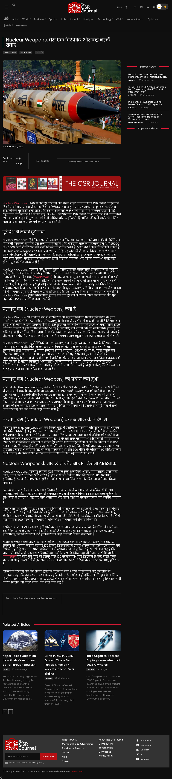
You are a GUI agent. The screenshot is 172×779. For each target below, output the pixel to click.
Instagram (146, 745)
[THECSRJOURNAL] (83, 7)
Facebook (146, 740)
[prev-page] (5, 711)
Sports (49, 678)
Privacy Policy (37, 762)
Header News (10, 52)
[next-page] (10, 711)
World (6, 669)
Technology (25, 52)
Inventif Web (77, 771)
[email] (22, 756)
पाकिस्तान (10, 557)
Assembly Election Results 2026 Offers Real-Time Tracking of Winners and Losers (145, 117)
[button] (13, 5)
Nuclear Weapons (15, 203)
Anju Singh (19, 161)
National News (136, 122)
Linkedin (145, 750)
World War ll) (43, 277)
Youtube (145, 759)
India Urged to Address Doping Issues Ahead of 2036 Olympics (103, 660)
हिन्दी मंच (39, 52)
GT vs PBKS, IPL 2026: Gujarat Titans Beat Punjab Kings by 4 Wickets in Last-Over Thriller (59, 665)
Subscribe (48, 756)
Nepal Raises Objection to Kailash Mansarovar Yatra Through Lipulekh (19, 660)
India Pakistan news (24, 598)
